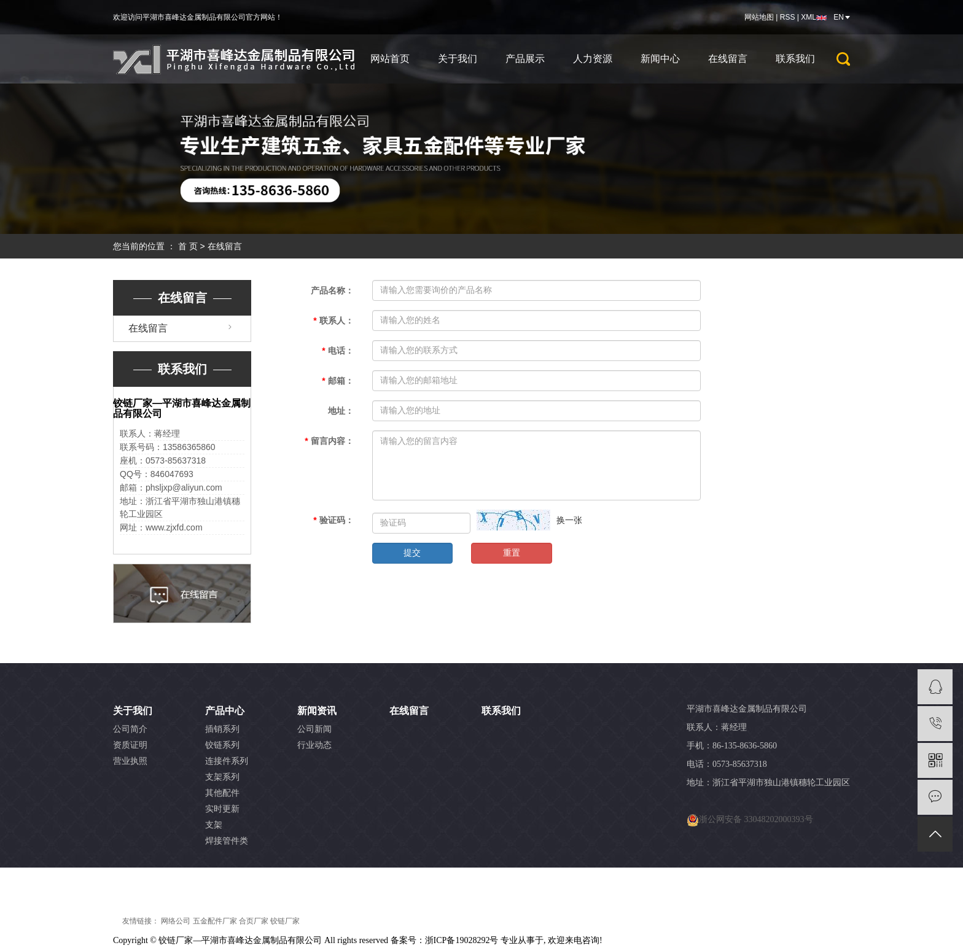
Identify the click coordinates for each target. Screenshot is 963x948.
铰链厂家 (285, 921)
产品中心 (224, 710)
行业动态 (314, 745)
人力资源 (592, 58)
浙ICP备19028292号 (462, 940)
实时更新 (222, 809)
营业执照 (130, 761)
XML (808, 17)
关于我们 (457, 58)
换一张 (569, 520)
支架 (213, 825)
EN (838, 17)
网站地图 (759, 17)
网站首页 (390, 58)
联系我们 (795, 58)
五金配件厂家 (215, 921)
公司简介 (130, 729)
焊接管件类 (226, 840)
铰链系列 (222, 745)
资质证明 (130, 745)
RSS (787, 17)
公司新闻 (314, 729)
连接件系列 (226, 761)
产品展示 (525, 58)
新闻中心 (660, 58)
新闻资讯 (317, 710)
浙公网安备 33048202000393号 (756, 819)
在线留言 (727, 58)
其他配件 (222, 793)
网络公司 (175, 921)
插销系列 (222, 729)
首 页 (188, 246)
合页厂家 (253, 921)
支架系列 (222, 777)
